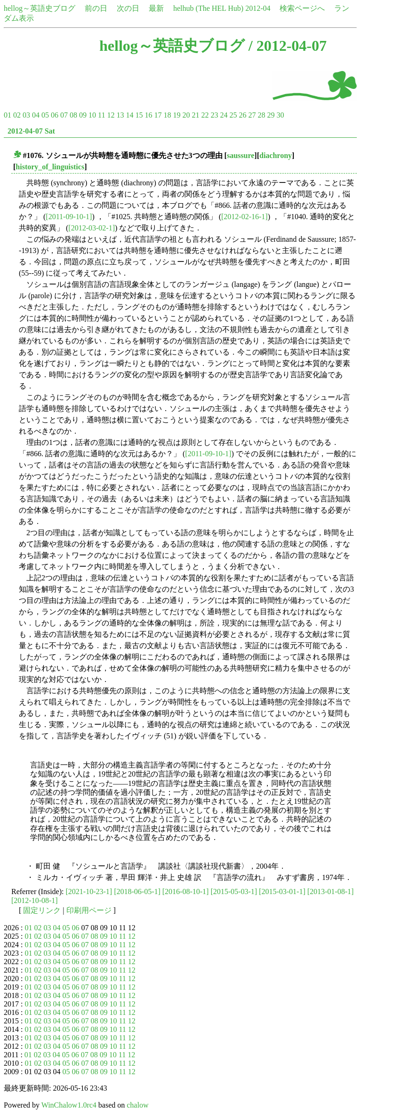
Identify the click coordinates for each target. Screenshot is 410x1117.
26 (242, 115)
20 (186, 115)
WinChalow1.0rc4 (68, 1105)
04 (36, 115)
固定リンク (42, 910)
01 (7, 115)
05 (45, 115)
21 (195, 115)
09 (83, 115)
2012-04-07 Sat (31, 131)
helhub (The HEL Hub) (208, 8)
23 (214, 115)
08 (73, 115)
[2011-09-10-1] (69, 217)
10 (92, 115)
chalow (137, 1105)
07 (64, 115)
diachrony (275, 155)
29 (270, 115)
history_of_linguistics (50, 167)
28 (261, 115)
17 (157, 115)
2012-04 (257, 8)
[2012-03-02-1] (91, 228)
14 (129, 115)
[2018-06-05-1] (137, 891)
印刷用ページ (89, 910)
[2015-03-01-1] (282, 891)
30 (280, 115)
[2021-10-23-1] (89, 891)
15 (139, 115)
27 (252, 115)
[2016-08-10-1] (185, 891)
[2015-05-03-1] (233, 891)
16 (148, 115)
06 (54, 115)
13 (120, 115)
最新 (156, 8)
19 (176, 115)
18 (167, 115)
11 (101, 115)
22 (205, 115)
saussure (240, 155)
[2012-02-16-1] (244, 217)
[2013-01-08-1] (330, 891)
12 (110, 115)
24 (223, 115)
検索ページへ (302, 8)
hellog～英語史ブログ (39, 8)
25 (233, 115)
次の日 (128, 8)
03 (26, 115)
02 (17, 115)
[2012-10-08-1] (34, 900)
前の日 (96, 8)
